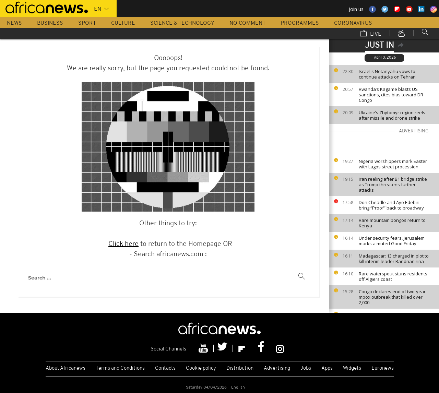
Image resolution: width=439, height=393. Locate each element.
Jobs (305, 368)
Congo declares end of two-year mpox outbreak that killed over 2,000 (392, 297)
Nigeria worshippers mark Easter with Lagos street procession (393, 163)
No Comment (247, 23)
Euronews (382, 368)
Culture (123, 23)
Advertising (277, 368)
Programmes (300, 23)
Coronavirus (353, 23)
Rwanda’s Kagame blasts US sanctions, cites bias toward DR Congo (391, 94)
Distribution (239, 368)
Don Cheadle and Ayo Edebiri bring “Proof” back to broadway (391, 205)
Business (50, 23)
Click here (123, 244)
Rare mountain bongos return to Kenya (392, 222)
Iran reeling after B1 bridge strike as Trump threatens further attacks (393, 184)
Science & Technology (182, 23)
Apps (327, 368)
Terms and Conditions (120, 368)
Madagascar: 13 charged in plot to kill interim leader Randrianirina (394, 258)
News (14, 23)
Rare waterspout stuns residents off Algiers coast (393, 276)
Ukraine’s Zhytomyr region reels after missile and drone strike (392, 115)
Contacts (165, 368)
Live (370, 34)
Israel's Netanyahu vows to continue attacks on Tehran (387, 74)
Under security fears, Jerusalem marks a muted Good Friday (392, 240)
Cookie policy (201, 368)
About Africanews (65, 368)
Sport (87, 23)
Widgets (352, 368)
